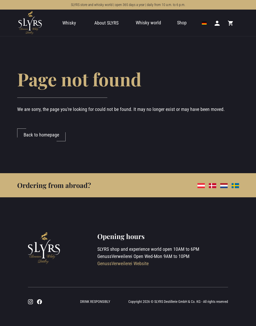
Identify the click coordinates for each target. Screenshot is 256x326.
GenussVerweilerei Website (123, 263)
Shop (182, 23)
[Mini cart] (231, 23)
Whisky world (148, 23)
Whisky (69, 23)
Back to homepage (41, 135)
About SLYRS (106, 23)
